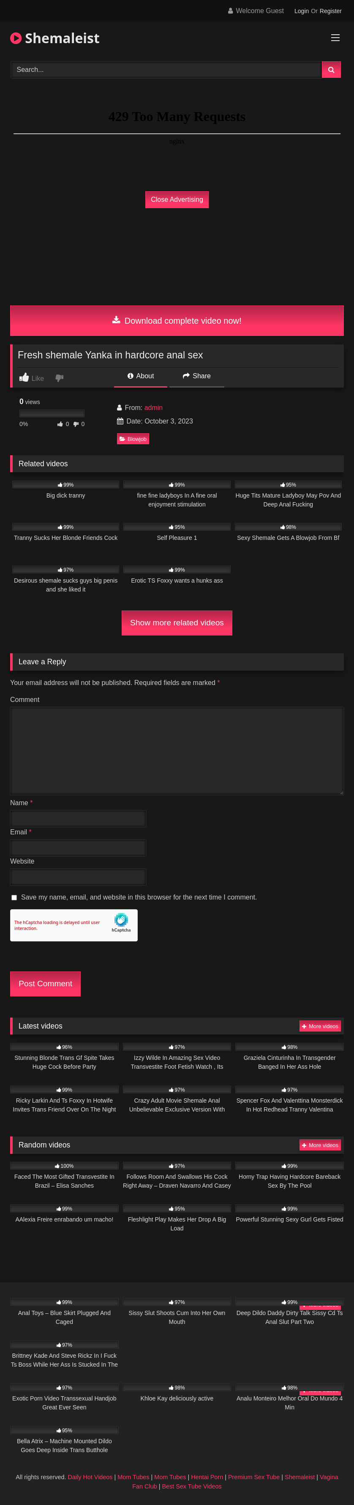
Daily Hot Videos (90, 1477)
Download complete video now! (176, 320)
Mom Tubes (133, 1477)
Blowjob (133, 439)
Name (21, 802)
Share (197, 376)
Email (21, 832)
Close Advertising (177, 199)
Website (22, 861)
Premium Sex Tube (254, 1477)
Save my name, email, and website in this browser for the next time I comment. (139, 897)
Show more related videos (177, 622)
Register (331, 11)
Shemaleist (55, 38)
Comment (24, 699)
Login (301, 11)
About (141, 376)
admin (153, 407)
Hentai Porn (207, 1477)
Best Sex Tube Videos (191, 1486)
